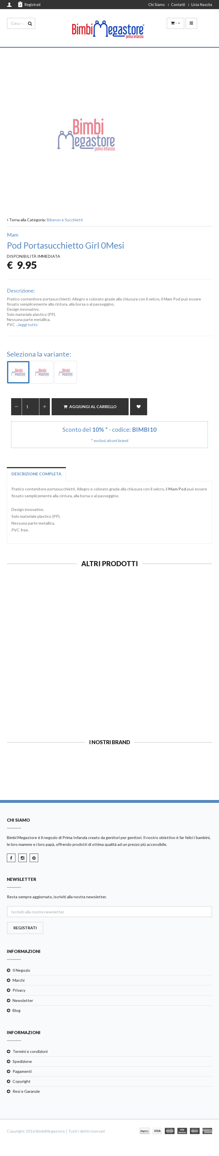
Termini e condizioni (30, 1051)
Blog (17, 1010)
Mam (12, 235)
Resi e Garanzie (26, 1091)
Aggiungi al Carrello (90, 406)
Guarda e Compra (56, 707)
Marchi (19, 980)
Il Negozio (21, 970)
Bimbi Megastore (22, 837)
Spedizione (22, 1061)
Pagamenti (22, 1071)
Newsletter (23, 1000)
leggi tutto (28, 324)
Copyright (22, 1081)
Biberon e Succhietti (65, 219)
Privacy (19, 990)
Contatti (178, 4)
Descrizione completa (36, 473)
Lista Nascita (201, 4)
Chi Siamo (156, 4)
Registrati (29, 4)
